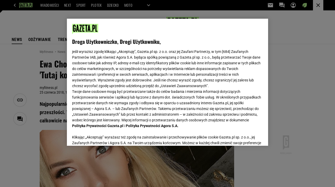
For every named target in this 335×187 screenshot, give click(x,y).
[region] (167, 82)
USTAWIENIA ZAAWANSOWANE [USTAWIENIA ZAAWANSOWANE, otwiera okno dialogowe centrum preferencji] (106, 135)
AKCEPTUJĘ (245, 136)
